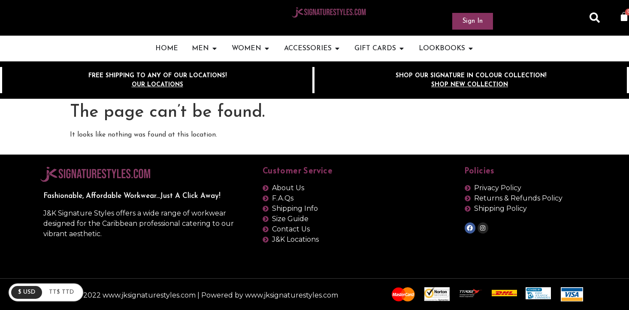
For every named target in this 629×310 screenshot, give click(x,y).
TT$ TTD (61, 292)
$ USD (26, 292)
